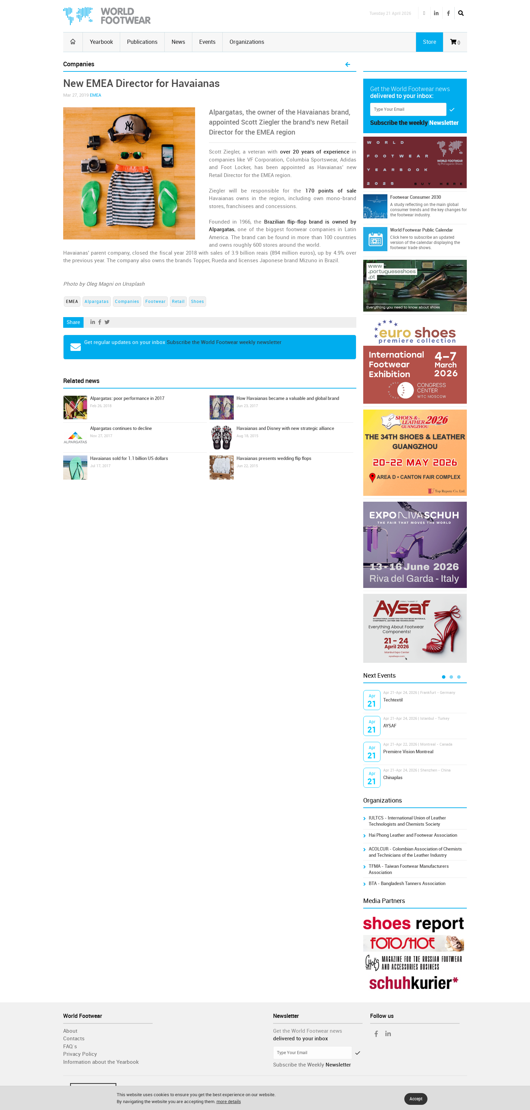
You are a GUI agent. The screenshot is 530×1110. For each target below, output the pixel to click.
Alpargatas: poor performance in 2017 (127, 398)
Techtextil (393, 700)
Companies (127, 301)
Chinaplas (393, 777)
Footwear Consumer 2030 (415, 197)
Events (207, 42)
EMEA (95, 95)
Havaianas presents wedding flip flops (274, 458)
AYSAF (389, 725)
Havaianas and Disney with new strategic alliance (285, 428)
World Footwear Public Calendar (421, 230)
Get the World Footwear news (307, 1031)
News (178, 42)
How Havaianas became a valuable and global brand (288, 398)
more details (228, 1101)
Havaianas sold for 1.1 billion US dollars (129, 458)
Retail (178, 301)
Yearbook (101, 42)
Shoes (197, 301)
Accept (415, 1099)
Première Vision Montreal (408, 751)
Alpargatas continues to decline (121, 428)
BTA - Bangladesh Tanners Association (407, 883)
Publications (142, 42)
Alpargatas (97, 301)
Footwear (155, 301)
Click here (399, 237)
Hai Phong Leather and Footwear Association (413, 835)
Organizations (247, 42)
